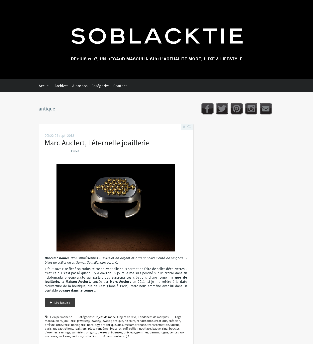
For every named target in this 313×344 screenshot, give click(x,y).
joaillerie (69, 321)
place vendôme (98, 328)
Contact (120, 85)
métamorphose (135, 325)
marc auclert (53, 321)
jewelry (95, 321)
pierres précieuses (110, 332)
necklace (145, 328)
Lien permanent (58, 317)
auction (77, 336)
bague (156, 328)
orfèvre (50, 325)
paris (48, 328)
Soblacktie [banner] (156, 39)
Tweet (75, 151)
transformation (158, 325)
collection (90, 336)
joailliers (81, 328)
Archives (61, 85)
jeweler (106, 321)
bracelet (116, 328)
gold (93, 332)
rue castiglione (63, 328)
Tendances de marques (153, 317)
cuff (125, 328)
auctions (64, 336)
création (174, 321)
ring (165, 328)
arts (120, 325)
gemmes (142, 332)
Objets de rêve (127, 317)
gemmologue (159, 332)
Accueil (45, 85)
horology (93, 325)
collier (133, 328)
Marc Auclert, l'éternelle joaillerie (97, 142)
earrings (64, 332)
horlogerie (78, 325)
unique (174, 325)
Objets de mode (105, 317)
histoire (130, 321)
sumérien (78, 332)
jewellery (83, 321)
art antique (108, 325)
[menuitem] (46, 85)
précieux (129, 332)
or (87, 332)
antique (118, 321)
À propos (79, 85)
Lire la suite (62, 303)
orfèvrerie (63, 325)
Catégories (100, 85)
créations (160, 321)
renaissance (145, 321)
